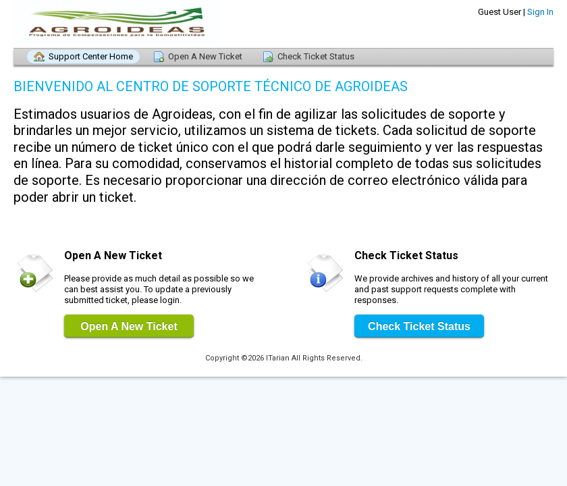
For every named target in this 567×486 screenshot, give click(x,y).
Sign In (540, 12)
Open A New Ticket (205, 56)
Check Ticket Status (315, 56)
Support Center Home (91, 56)
